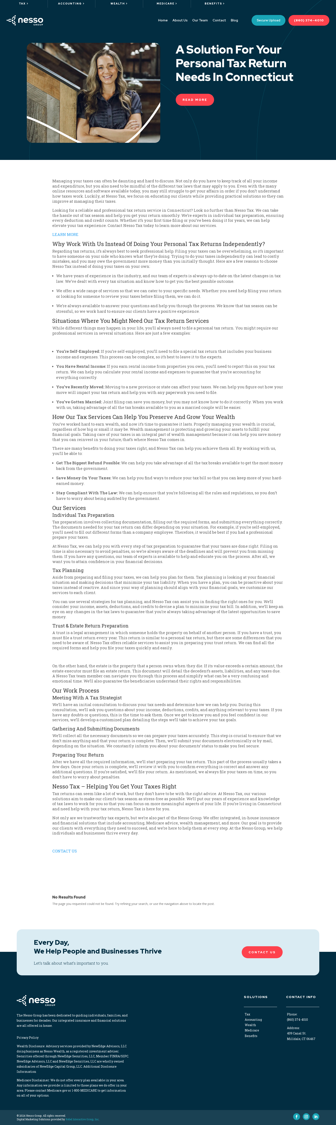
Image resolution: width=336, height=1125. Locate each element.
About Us (180, 20)
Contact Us (262, 952)
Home (163, 20)
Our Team (200, 20)
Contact (219, 20)
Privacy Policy (28, 1038)
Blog (234, 20)
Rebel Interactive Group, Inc (82, 1119)
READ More (195, 100)
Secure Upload (268, 20)
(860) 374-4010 (309, 20)
